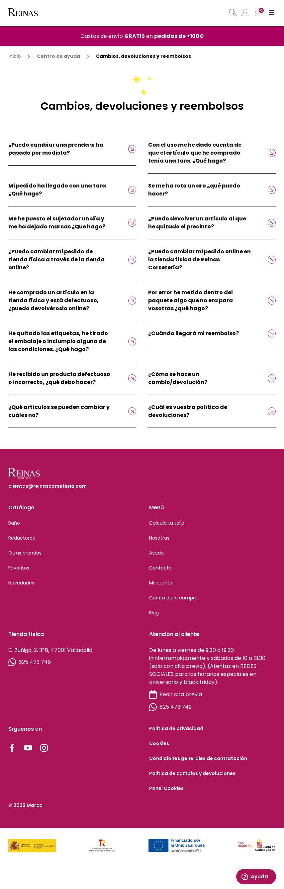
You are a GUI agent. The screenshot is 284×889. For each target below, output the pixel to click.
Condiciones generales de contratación (198, 758)
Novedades (21, 582)
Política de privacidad (176, 728)
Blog (154, 612)
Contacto (160, 568)
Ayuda (156, 553)
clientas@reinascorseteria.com (47, 486)
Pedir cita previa (175, 694)
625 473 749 (29, 662)
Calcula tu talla (166, 523)
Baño (14, 523)
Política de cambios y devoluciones (192, 773)
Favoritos (18, 568)
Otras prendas (25, 553)
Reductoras (21, 538)
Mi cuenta (160, 582)
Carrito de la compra (173, 597)
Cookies (159, 743)
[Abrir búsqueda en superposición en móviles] (232, 13)
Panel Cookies (166, 788)
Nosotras (159, 538)
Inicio (14, 56)
